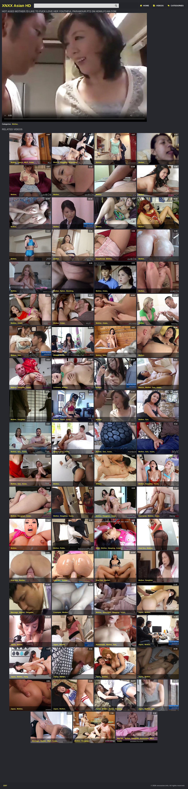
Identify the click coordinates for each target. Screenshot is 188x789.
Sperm (20, 162)
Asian (31, 162)
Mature (141, 387)
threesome (73, 162)
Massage (14, 612)
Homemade (100, 645)
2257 (5, 786)
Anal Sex (142, 548)
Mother (15, 124)
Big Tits (120, 738)
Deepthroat (100, 259)
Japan (140, 612)
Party (26, 677)
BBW (98, 548)
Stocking (69, 291)
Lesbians (57, 387)
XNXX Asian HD (16, 6)
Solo (104, 355)
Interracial (142, 516)
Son (19, 355)
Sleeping (111, 548)
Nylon (62, 291)
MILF (26, 162)
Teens (62, 420)
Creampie (57, 612)
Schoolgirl (107, 612)
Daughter (63, 162)
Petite (62, 548)
